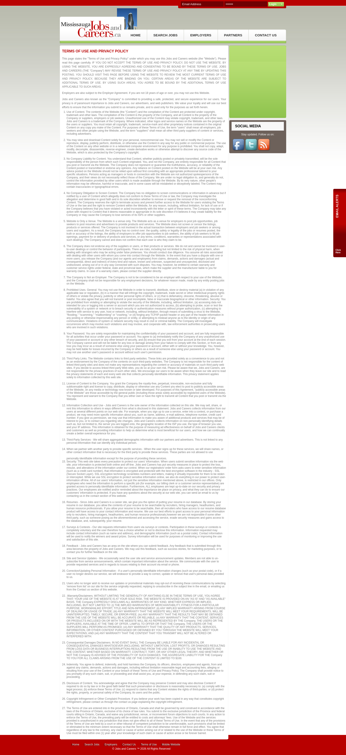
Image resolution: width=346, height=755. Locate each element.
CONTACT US (266, 35)
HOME (136, 35)
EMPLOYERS (200, 35)
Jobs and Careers (125, 748)
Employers (110, 744)
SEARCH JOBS (165, 35)
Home (75, 744)
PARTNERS (233, 35)
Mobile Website (171, 744)
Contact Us (128, 744)
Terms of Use (149, 744)
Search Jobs (91, 744)
